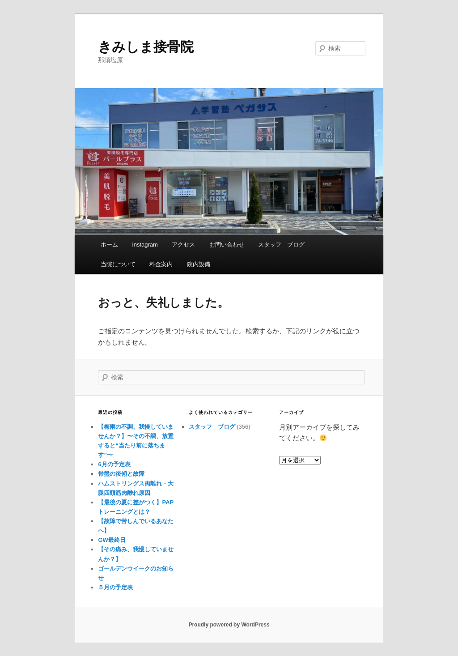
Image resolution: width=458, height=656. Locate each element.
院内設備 (198, 264)
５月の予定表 (115, 587)
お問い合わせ (226, 244)
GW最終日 (111, 540)
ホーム (109, 244)
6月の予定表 (114, 464)
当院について (118, 264)
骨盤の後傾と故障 (121, 473)
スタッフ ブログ (281, 244)
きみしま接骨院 (146, 46)
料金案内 (161, 264)
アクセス (183, 244)
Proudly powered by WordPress (228, 625)
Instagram (145, 244)
